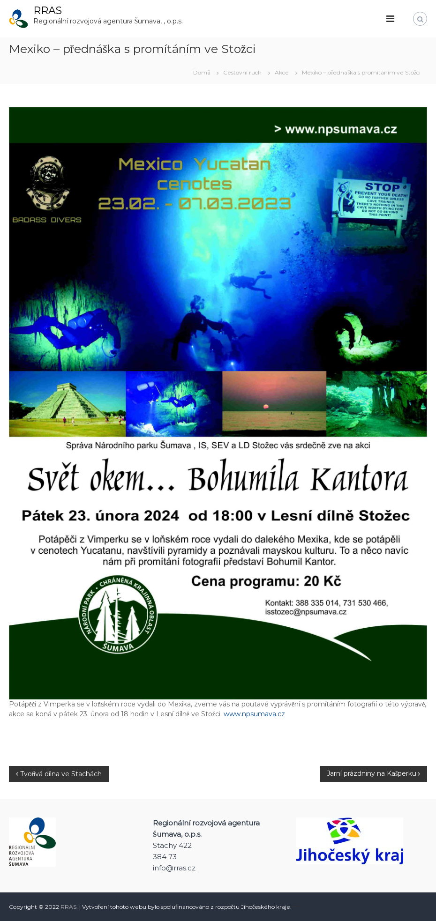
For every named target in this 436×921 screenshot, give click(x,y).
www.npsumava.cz (254, 714)
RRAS (47, 10)
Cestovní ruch (242, 72)
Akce (282, 72)
